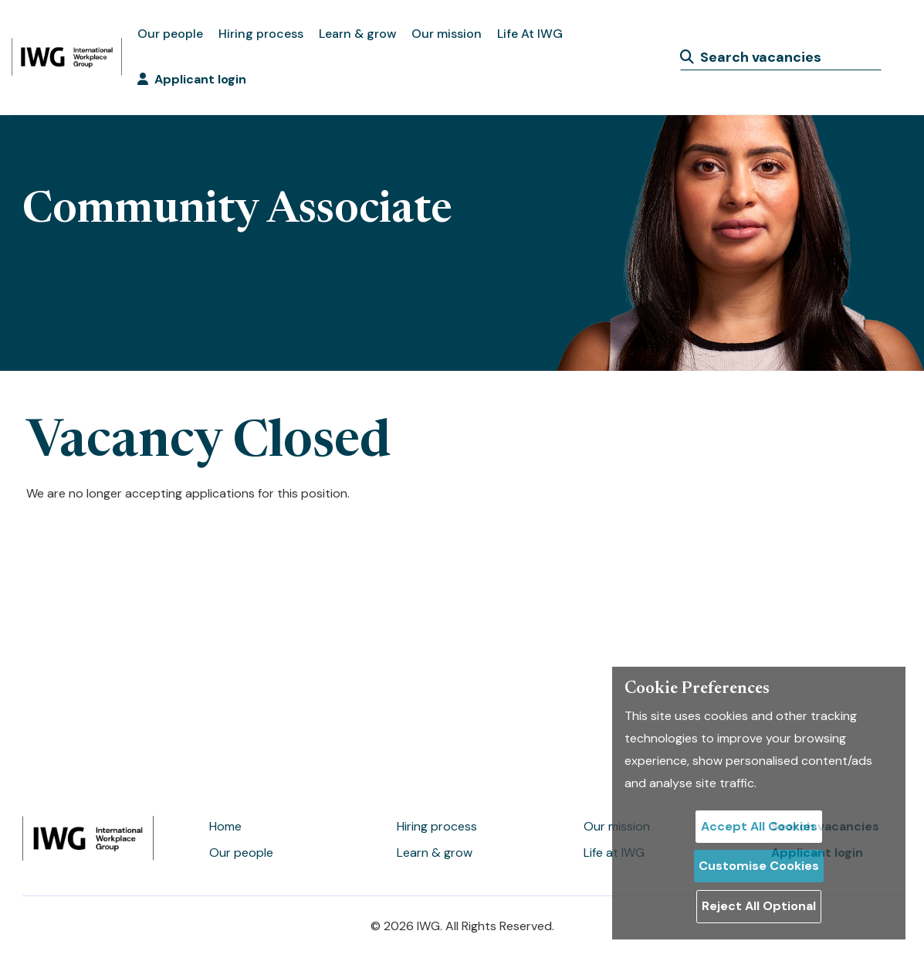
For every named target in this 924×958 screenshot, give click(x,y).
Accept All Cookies (759, 826)
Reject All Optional (759, 906)
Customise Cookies (759, 866)
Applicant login (191, 79)
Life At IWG (530, 33)
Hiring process (260, 33)
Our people (170, 33)
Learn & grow (357, 33)
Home (225, 826)
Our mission (446, 33)
